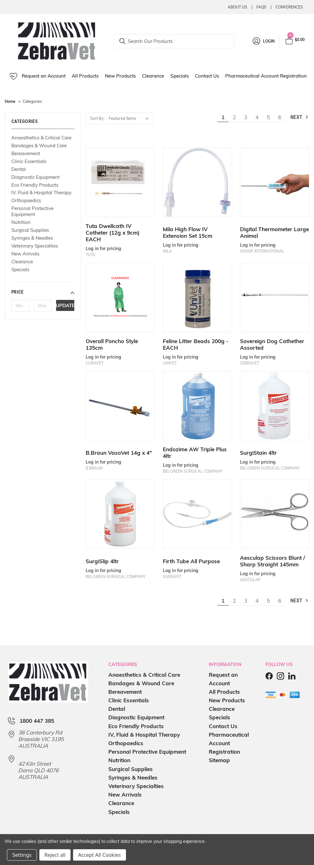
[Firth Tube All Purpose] (197, 514)
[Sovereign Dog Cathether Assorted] (274, 297)
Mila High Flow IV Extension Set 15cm (187, 232)
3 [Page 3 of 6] (245, 117)
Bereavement (25, 153)
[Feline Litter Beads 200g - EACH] (197, 297)
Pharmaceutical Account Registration (266, 76)
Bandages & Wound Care (39, 146)
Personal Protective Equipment (32, 211)
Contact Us (207, 76)
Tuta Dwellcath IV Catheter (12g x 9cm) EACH (113, 233)
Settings (21, 854)
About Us (237, 7)
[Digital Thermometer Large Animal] (274, 182)
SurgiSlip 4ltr (102, 561)
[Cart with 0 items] (294, 41)
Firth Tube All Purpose (191, 561)
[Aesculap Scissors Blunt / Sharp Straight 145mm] (274, 514)
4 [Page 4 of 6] (257, 117)
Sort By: (97, 118)
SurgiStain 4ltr (258, 452)
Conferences (289, 7)
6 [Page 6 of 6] (279, 117)
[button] (42, 292)
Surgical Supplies (30, 230)
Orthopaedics (26, 200)
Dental (18, 169)
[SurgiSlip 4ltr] (120, 514)
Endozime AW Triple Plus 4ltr (195, 452)
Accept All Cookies (99, 854)
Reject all (55, 854)
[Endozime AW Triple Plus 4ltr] (197, 405)
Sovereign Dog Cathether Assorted (272, 344)
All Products (85, 76)
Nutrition (21, 222)
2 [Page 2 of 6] (234, 117)
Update (65, 305)
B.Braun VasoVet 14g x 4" (119, 452)
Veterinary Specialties (34, 246)
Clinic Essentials (28, 161)
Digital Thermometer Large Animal (274, 232)
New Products (120, 76)
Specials (179, 76)
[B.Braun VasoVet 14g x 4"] (120, 405)
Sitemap (219, 760)
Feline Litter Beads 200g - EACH (195, 344)
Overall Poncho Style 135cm (112, 344)
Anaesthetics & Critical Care (41, 138)
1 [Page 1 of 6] (223, 117)
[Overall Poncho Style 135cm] (120, 297)
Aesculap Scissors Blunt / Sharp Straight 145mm (272, 561)
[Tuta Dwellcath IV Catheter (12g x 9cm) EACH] (120, 182)
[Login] (263, 41)
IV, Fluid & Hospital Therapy (41, 193)
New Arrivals (25, 254)
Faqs (261, 7)
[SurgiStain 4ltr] (274, 405)
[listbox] (130, 118)
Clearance (153, 76)
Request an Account (37, 76)
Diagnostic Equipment (35, 177)
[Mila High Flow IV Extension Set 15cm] (197, 182)
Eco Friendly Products (34, 185)
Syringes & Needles (32, 238)
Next (299, 117)
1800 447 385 (37, 720)
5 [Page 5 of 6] (268, 117)
